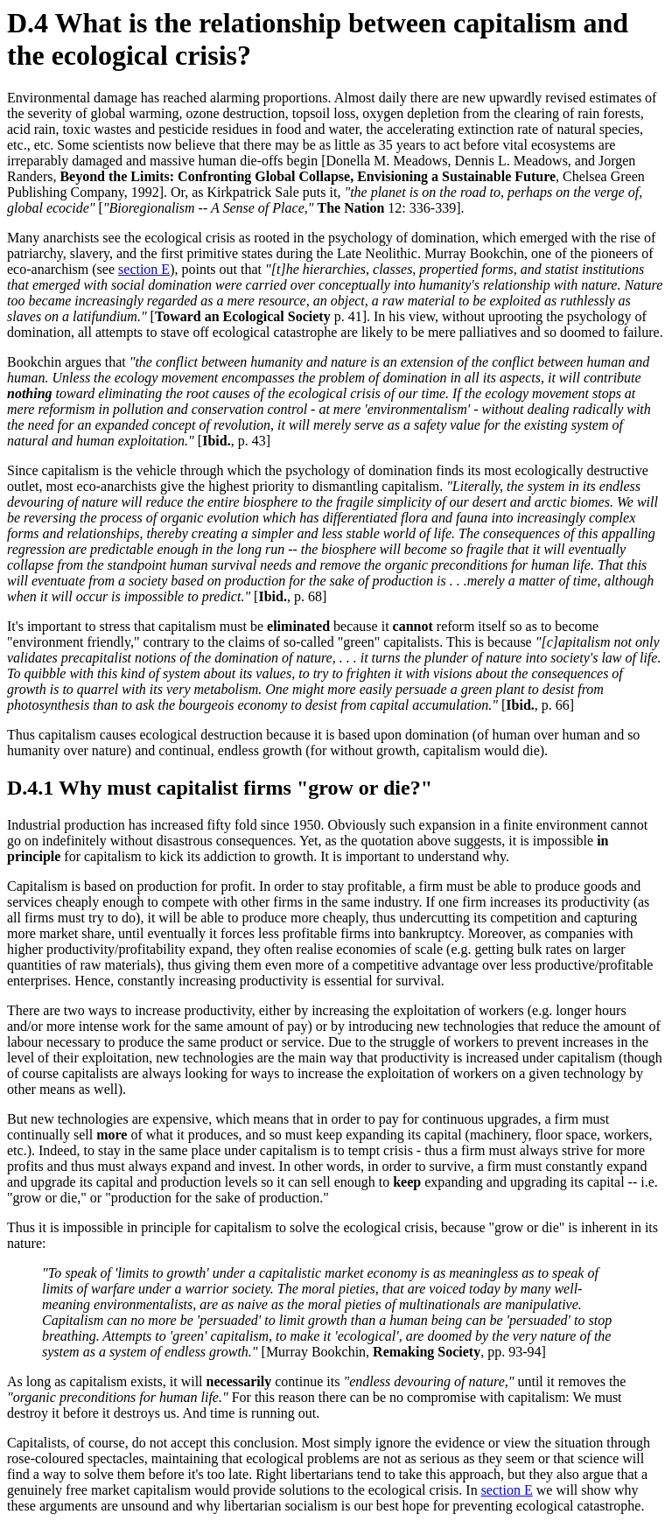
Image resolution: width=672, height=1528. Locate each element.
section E (144, 269)
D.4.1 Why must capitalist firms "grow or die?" (219, 787)
